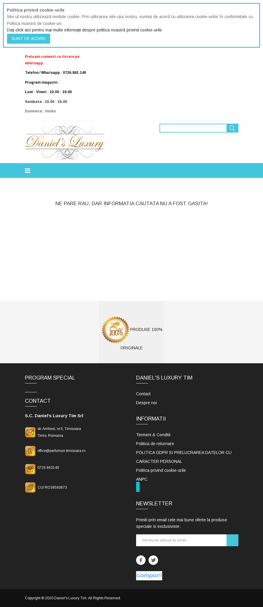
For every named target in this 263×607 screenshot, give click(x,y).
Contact (143, 393)
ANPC (141, 479)
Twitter (153, 560)
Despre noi (146, 402)
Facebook (141, 560)
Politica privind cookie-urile (161, 470)
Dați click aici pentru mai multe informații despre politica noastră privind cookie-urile (84, 30)
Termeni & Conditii (153, 434)
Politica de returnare (155, 443)
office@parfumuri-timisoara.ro (61, 451)
